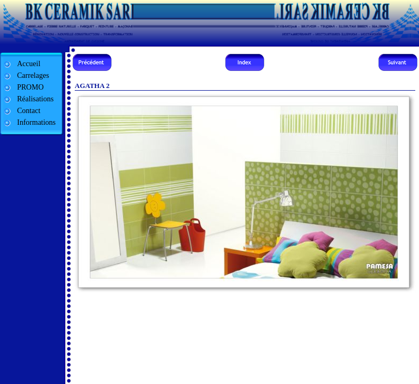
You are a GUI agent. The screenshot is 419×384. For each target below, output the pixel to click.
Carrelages (33, 75)
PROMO (30, 87)
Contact (29, 111)
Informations (36, 122)
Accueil (29, 64)
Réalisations (35, 99)
